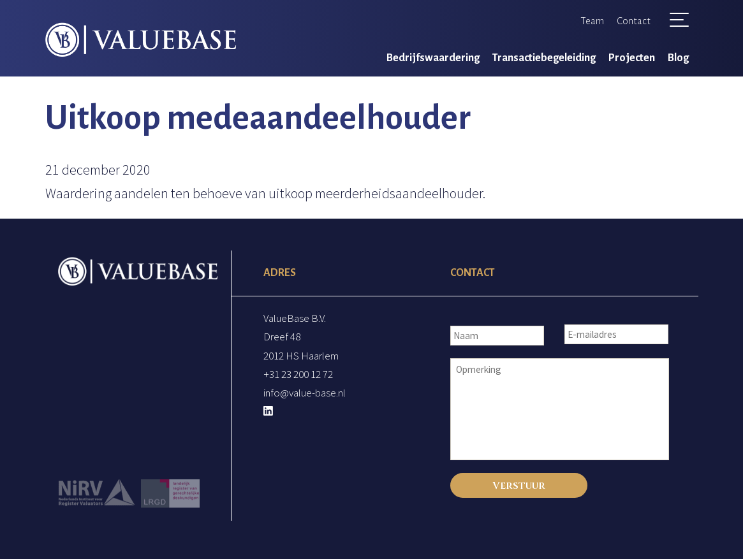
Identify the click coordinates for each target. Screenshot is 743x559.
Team (592, 20)
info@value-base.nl (304, 393)
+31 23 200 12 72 (298, 374)
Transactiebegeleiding (544, 58)
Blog (678, 58)
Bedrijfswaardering (433, 58)
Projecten (631, 58)
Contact (634, 20)
